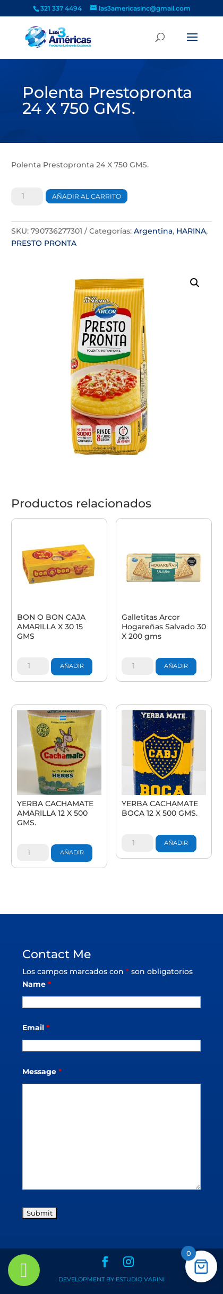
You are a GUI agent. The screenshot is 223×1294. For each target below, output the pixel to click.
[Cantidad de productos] (27, 197)
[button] (194, 282)
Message (42, 1071)
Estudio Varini (140, 1279)
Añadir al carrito (86, 196)
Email (35, 1027)
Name (36, 984)
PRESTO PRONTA (43, 243)
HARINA (191, 231)
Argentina (153, 231)
